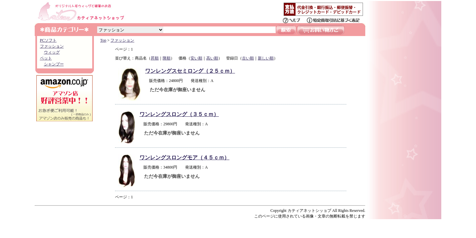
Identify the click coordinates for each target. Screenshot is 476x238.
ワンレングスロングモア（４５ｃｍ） (184, 157)
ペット (46, 58)
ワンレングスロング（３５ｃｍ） (179, 114)
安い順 (196, 58)
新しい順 (266, 58)
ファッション (52, 46)
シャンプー (54, 64)
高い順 (212, 58)
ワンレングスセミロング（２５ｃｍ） (190, 71)
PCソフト (48, 40)
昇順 (155, 58)
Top (103, 40)
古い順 (248, 58)
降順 (167, 58)
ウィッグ (52, 52)
